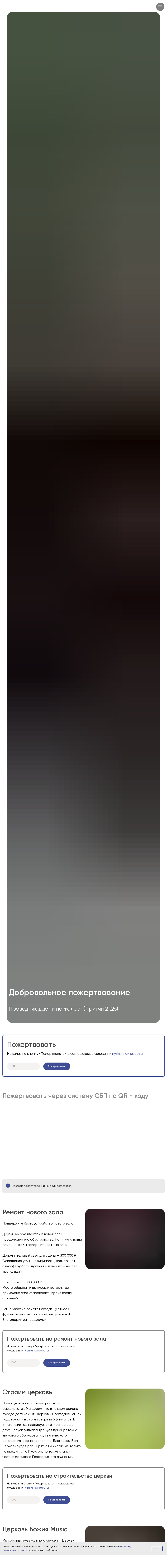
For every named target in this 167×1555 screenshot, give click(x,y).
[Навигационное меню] (160, 7)
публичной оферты (127, 1054)
